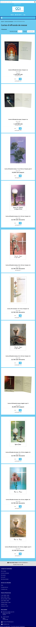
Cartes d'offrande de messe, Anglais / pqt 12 (18, 403)
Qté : (15, 78)
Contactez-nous (4, 589)
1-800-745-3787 (6, 616)
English (12, 14)
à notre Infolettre (17, 562)
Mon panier (3, 575)
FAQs (2, 585)
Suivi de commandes (5, 573)
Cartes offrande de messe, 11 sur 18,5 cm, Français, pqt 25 (18, 168)
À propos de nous (4, 587)
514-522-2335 (5, 619)
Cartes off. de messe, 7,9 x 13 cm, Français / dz (18, 308)
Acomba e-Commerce (29, 626)
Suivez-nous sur (18, 564)
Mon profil (3, 577)
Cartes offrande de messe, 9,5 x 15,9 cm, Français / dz (18, 216)
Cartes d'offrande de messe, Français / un (18, 70)
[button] (24, 14)
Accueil (2, 21)
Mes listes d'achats (4, 579)
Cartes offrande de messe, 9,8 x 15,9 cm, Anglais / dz (18, 499)
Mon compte (18, 14)
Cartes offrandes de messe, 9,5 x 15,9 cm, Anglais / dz (18, 452)
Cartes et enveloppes (9, 21)
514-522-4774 (5, 621)
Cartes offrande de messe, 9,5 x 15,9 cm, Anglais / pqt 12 (18, 546)
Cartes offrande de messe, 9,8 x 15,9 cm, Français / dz (18, 265)
